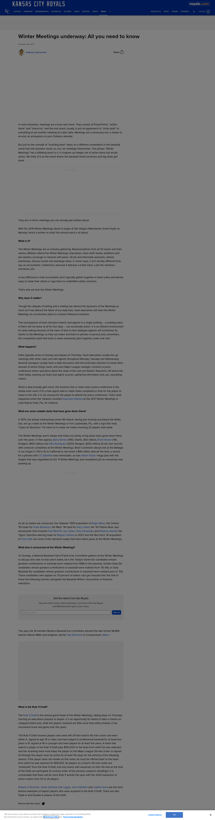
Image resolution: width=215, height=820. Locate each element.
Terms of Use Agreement (73, 817)
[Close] (211, 815)
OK (174, 815)
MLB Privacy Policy (51, 817)
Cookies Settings (155, 815)
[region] (107, 815)
